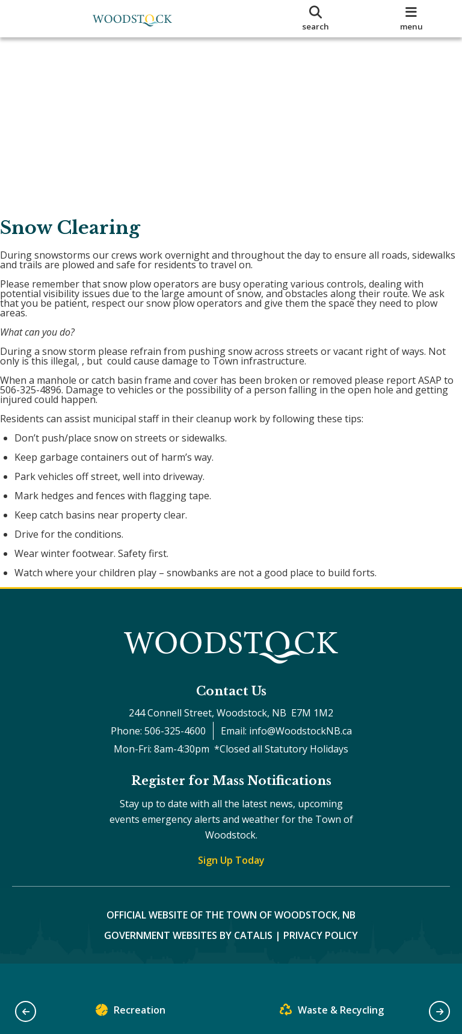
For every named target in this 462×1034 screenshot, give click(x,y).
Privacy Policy (320, 959)
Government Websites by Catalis (188, 959)
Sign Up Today (231, 884)
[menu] (411, 18)
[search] (316, 18)
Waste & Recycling (332, 1012)
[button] (25, 1011)
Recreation (130, 1012)
